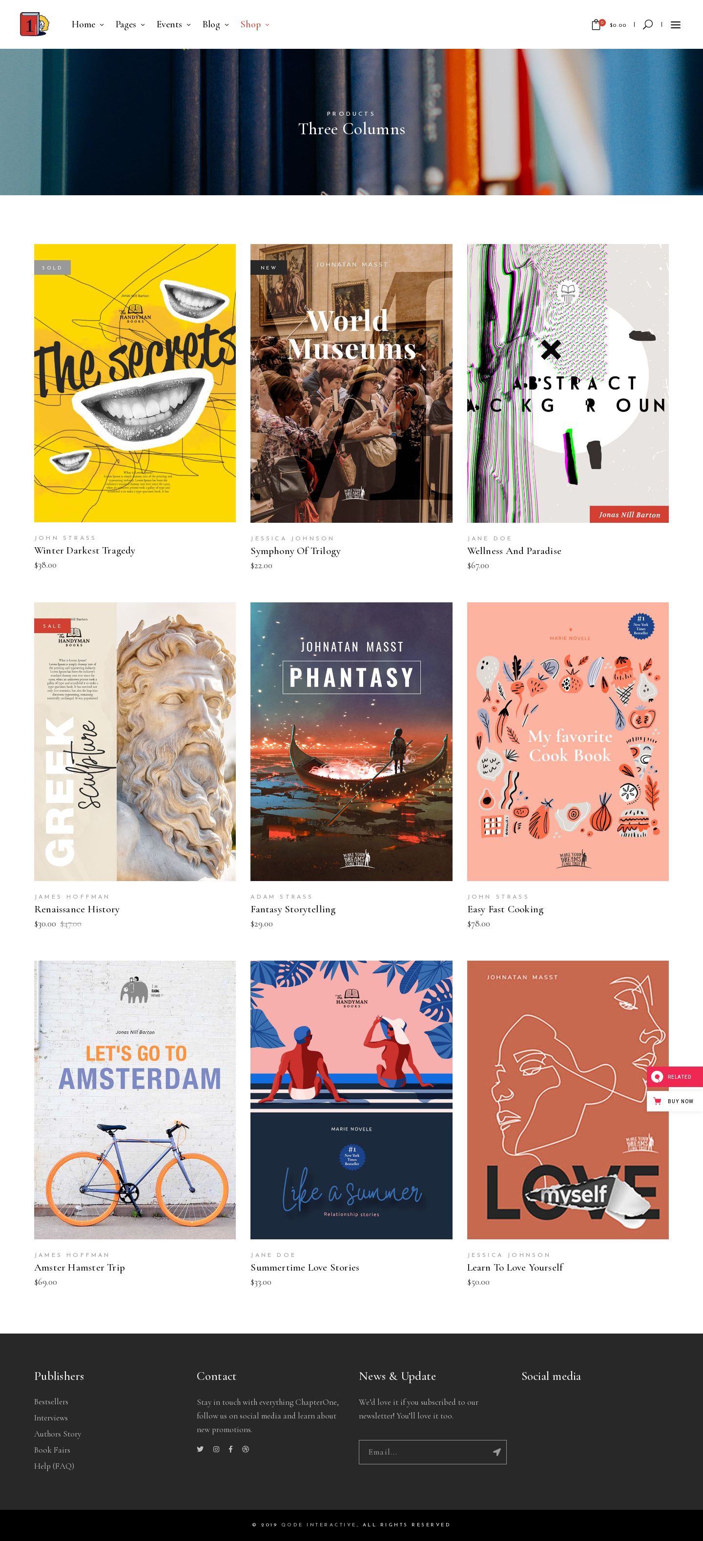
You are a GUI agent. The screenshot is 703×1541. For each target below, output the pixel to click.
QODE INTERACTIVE (319, 1525)
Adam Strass (281, 897)
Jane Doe (490, 539)
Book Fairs (52, 1450)
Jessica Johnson (292, 539)
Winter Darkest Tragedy (85, 550)
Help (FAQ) (54, 1466)
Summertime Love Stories (304, 1267)
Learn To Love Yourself (515, 1267)
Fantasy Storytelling (292, 909)
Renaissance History (77, 909)
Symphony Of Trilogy (295, 551)
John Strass (65, 538)
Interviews (51, 1418)
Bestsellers (51, 1402)
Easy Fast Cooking (505, 909)
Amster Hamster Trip (79, 1267)
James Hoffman (72, 897)
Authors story (57, 1434)
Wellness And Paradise (514, 551)
